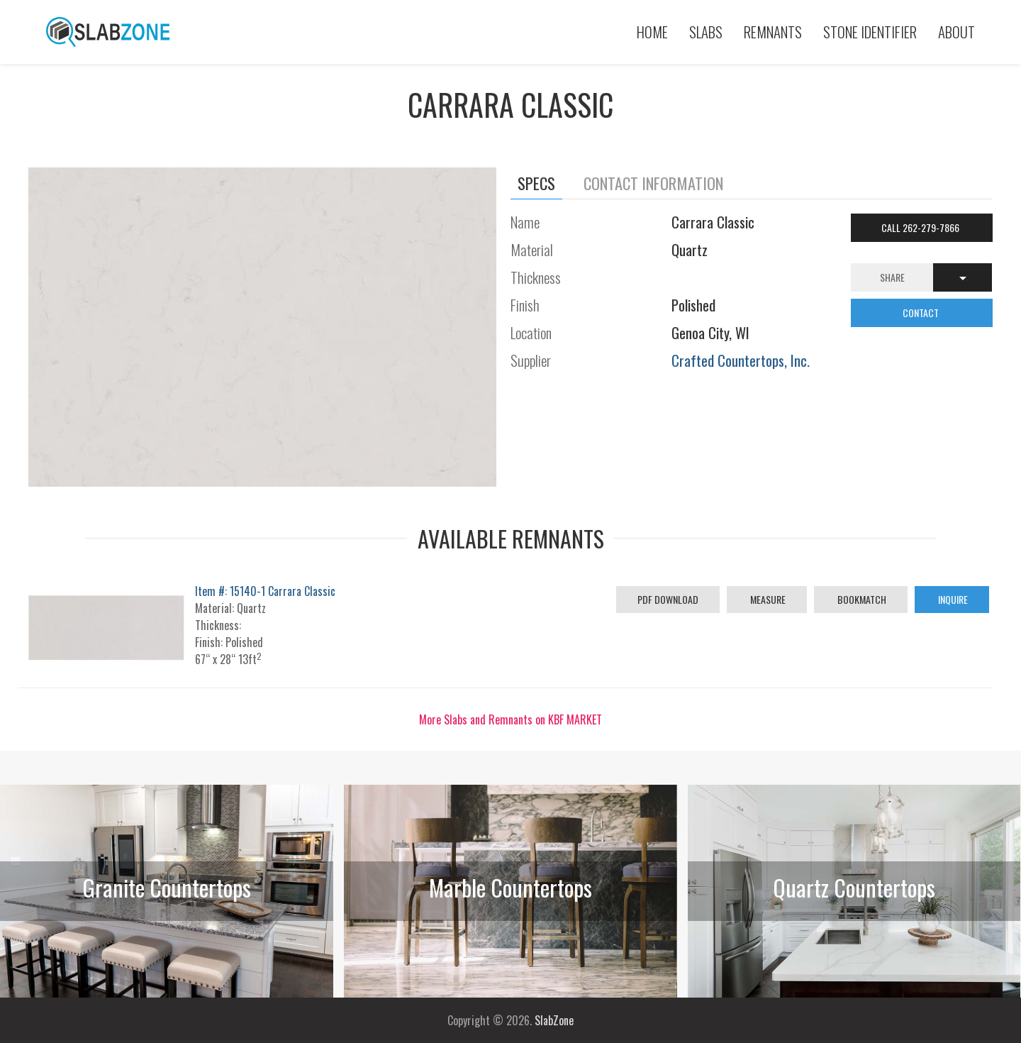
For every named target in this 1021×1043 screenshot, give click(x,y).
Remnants (773, 32)
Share (892, 277)
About (956, 32)
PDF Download (667, 599)
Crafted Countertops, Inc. (740, 360)
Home (652, 32)
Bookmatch (860, 599)
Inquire (952, 599)
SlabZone (554, 1020)
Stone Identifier (870, 32)
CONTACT (922, 312)
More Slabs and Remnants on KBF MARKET (510, 719)
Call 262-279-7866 (921, 227)
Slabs (705, 32)
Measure (767, 599)
